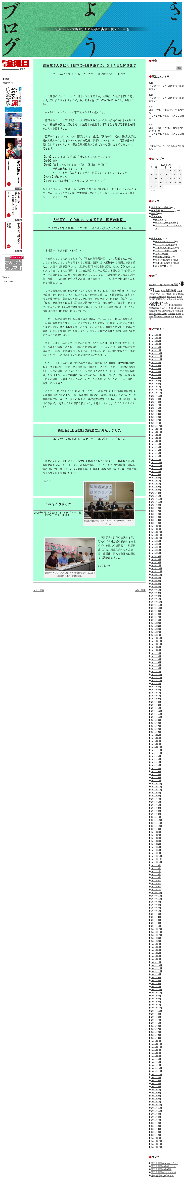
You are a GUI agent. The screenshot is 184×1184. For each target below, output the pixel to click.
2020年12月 (156, 532)
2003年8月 (156, 1080)
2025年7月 (156, 368)
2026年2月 (156, 347)
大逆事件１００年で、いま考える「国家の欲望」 (89, 219)
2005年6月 (156, 1032)
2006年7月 (156, 1020)
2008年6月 (156, 974)
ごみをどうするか (58, 504)
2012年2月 (156, 850)
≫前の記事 (140, 590)
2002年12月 (156, 1104)
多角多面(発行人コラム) (162, 210)
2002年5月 (156, 1126)
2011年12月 (156, 856)
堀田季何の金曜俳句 (161, 207)
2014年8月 (156, 759)
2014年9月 (156, 756)
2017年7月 (156, 653)
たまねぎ (153, 285)
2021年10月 (156, 502)
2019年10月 (156, 574)
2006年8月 (156, 1017)
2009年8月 (156, 941)
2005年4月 (156, 1038)
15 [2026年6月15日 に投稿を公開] (156, 178)
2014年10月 (156, 753)
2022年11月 (156, 465)
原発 (163, 291)
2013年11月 (156, 786)
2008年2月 (156, 983)
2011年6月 (156, 874)
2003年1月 (156, 1101)
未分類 (154, 213)
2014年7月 (156, 762)
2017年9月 (156, 647)
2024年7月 (156, 405)
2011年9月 (156, 865)
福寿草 (181, 308)
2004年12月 (156, 1044)
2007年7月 (156, 998)
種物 (177, 311)
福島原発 (153, 311)
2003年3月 (156, 1095)
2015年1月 (156, 744)
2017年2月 (156, 668)
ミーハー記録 (161, 253)
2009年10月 (156, 935)
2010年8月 (156, 904)
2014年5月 (156, 768)
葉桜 (165, 314)
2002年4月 (156, 1129)
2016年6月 (156, 692)
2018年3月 (156, 629)
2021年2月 (156, 526)
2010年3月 (156, 920)
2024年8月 (156, 402)
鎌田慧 (167, 316)
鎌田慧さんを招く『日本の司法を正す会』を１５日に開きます (89, 65)
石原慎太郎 (172, 308)
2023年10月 (156, 432)
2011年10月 (156, 862)
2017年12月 (156, 638)
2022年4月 (156, 486)
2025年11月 (156, 356)
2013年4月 (156, 808)
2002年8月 (156, 1117)
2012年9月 (156, 829)
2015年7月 (156, 726)
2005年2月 (156, 1041)
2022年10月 (156, 468)
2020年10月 (156, 538)
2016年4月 (156, 698)
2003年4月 (156, 1092)
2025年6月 (156, 371)
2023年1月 (156, 459)
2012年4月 (156, 844)
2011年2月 (156, 886)
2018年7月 (156, 617)
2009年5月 (156, 950)
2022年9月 (156, 471)
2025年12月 (156, 353)
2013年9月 (156, 792)
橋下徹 (180, 299)
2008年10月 (156, 971)
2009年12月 (156, 929)
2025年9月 (156, 362)
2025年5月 (156, 374)
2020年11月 (156, 535)
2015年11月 (156, 714)
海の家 (179, 305)
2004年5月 (156, 1056)
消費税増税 (154, 308)
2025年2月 (156, 383)
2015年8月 (156, 723)
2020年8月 (156, 544)
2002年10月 (156, 1111)
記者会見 (171, 314)
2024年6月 (156, 408)
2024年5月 (156, 411)
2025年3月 (156, 380)
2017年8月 (156, 650)
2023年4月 (156, 450)
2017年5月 (156, 659)
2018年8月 (156, 614)
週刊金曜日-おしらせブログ (164, 1163)
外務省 (179, 291)
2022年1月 (156, 496)
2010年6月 (156, 910)
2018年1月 (156, 635)
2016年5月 (156, 695)
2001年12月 (156, 1141)
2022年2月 (156, 493)
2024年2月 (156, 420)
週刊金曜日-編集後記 (161, 1169)
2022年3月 (156, 489)
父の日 (162, 308)
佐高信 (174, 284)
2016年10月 (156, 680)
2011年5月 (156, 877)
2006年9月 (156, 1014)
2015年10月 (156, 717)
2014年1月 (156, 780)
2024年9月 (156, 399)
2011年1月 (156, 889)
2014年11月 (156, 750)
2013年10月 (156, 789)
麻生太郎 (178, 316)
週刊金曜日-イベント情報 (163, 1172)
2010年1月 (156, 926)
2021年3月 (156, 523)
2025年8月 (156, 365)
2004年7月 (156, 1050)
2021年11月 (156, 499)
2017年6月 (156, 656)
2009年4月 (156, 953)
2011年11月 (156, 859)
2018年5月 (156, 623)
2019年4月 (156, 593)
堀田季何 (170, 290)
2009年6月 (156, 947)
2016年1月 (156, 708)
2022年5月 (156, 483)
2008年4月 (156, 977)
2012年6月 (156, 838)
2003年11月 (156, 1071)
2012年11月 (156, 823)
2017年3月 (156, 665)
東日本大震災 (166, 299)
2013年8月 (156, 795)
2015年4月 (156, 735)
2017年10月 (156, 644)
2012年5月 (156, 841)
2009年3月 (156, 956)
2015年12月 (156, 711)
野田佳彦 (160, 316)
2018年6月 (156, 620)
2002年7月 (156, 1120)
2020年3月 (156, 559)
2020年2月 (156, 562)
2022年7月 (156, 477)
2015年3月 (156, 738)
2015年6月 (156, 729)
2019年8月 (156, 580)
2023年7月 (156, 441)
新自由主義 (171, 297)
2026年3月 (156, 344)
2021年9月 (156, 505)
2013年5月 (156, 805)
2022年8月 (156, 474)
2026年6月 (156, 335)
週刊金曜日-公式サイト (162, 1175)
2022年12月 (156, 462)
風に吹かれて (161, 266)
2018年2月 (156, 632)
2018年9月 (156, 611)
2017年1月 (156, 671)
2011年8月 (156, 868)
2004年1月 (156, 1065)
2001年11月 (156, 1144)
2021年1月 (156, 529)
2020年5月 (156, 553)
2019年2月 (156, 595)
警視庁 (178, 314)
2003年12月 (156, 1068)
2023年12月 (156, 426)
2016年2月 (156, 705)
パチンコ (167, 285)
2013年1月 (156, 817)
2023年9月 (156, 435)
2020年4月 (156, 556)
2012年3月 (156, 847)
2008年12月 (156, 965)
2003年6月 (156, 1086)
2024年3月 (156, 417)
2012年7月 (156, 835)
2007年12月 (156, 989)
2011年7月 (156, 871)
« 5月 (153, 191)
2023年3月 (156, 453)
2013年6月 (156, 802)
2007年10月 (156, 992)
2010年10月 (156, 898)
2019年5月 (156, 590)
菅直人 (160, 314)
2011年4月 (156, 880)
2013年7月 (156, 799)
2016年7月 (156, 689)
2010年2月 (156, 923)
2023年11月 (156, 429)
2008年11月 (156, 968)
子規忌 (152, 294)
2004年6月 (156, 1053)
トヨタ (160, 285)
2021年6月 (156, 514)
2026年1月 (156, 350)
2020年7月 (156, 547)
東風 (175, 299)
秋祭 (172, 311)
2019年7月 (156, 583)
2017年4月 (156, 662)
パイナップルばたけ (165, 247)
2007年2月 (156, 1001)
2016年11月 (156, 677)
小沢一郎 (160, 294)
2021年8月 (156, 508)
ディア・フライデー (165, 222)
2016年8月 (156, 686)
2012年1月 (156, 853)
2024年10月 (156, 396)
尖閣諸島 (180, 294)
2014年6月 (156, 765)
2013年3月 (156, 811)
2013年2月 (156, 814)
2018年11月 (156, 605)
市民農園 (153, 297)
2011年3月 (156, 883)
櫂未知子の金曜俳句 (165, 263)
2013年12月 (156, 783)
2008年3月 (156, 980)
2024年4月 (156, 414)
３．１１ (153, 319)
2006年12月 (156, 1007)
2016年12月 (156, 674)
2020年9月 (156, 541)
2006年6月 (156, 1023)
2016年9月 (156, 683)
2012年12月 (156, 820)
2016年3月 (156, 702)
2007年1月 (156, 1004)
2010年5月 (156, 914)
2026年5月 (156, 338)
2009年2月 (156, 959)
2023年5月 (156, 447)
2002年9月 (156, 1114)
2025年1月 (156, 386)
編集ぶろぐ (156, 238)
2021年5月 (156, 517)
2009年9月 (156, 938)
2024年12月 (156, 389)
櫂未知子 (159, 303)
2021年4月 (156, 520)
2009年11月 (156, 932)
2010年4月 (156, 917)
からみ (158, 219)
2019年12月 (156, 568)
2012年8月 (156, 832)
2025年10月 (156, 359)
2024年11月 (156, 392)
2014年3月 (156, 774)
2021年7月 (156, 511)
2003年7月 (156, 1083)
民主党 (172, 304)
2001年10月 (156, 1147)
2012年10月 (156, 826)
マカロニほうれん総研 (166, 250)
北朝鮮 (157, 291)
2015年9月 (156, 720)
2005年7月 (156, 1029)
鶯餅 (172, 316)
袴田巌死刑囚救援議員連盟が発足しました (89, 430)
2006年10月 (156, 1011)
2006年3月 (156, 1026)
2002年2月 (156, 1135)
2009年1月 (156, 962)
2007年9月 (156, 995)
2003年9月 (156, 1077)
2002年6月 (156, 1123)
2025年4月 (156, 377)
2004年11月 (156, 1047)
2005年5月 (156, 1035)
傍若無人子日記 (162, 256)
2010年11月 (156, 895)
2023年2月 (156, 456)
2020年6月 (156, 550)
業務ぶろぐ (156, 216)
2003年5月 (156, 1089)
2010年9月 (156, 901)
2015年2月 (156, 741)
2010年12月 (156, 892)
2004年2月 (156, 1062)
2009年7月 (156, 944)
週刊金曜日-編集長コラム (163, 1166)
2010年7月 (156, 907)
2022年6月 (156, 480)
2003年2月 (156, 1098)
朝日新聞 (156, 299)
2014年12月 (156, 747)
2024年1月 (156, 423)
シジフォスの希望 (164, 244)
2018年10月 (156, 608)
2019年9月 (156, 577)
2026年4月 (156, 341)
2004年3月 (156, 1059)
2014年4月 (156, 771)
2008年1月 (156, 986)
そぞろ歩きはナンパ (165, 241)
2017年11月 (156, 641)
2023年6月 (156, 444)
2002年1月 (156, 1138)
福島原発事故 (164, 311)
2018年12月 (156, 601)
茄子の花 (153, 314)
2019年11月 (156, 571)
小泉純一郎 (170, 294)
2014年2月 (156, 777)
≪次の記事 (38, 590)
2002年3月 (156, 1132)
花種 (181, 311)
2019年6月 (156, 586)
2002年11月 (156, 1108)
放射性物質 (161, 297)
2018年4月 (156, 626)
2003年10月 (156, 1074)
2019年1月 (156, 598)
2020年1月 (156, 565)
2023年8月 (156, 438)
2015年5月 (156, 732)
